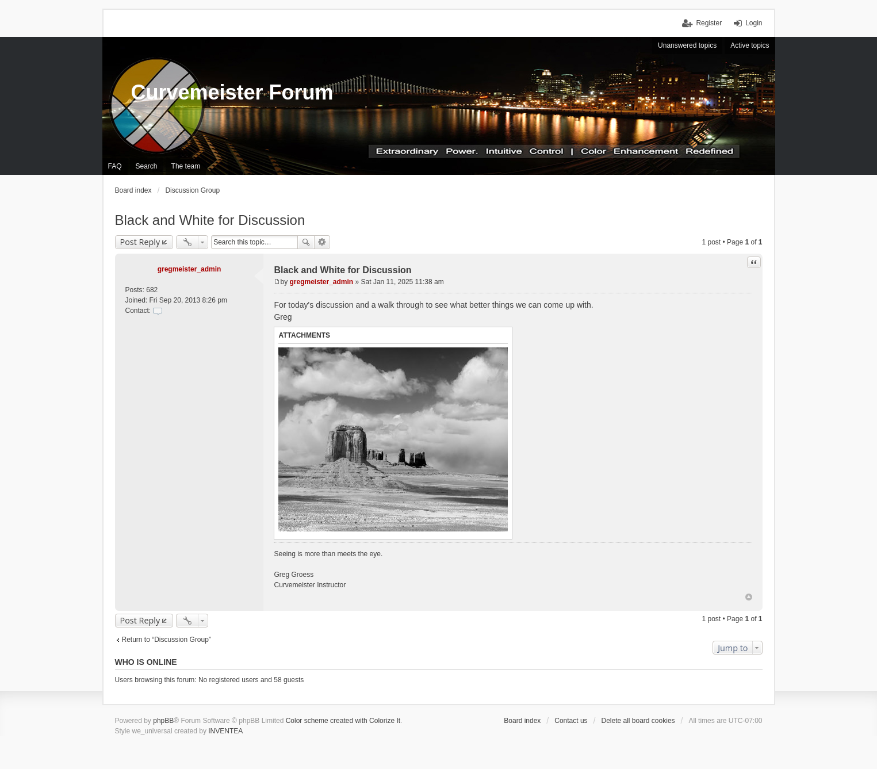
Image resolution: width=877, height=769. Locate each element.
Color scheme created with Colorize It (343, 721)
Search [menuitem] (147, 166)
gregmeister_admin (189, 269)
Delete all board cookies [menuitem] (638, 721)
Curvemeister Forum (232, 92)
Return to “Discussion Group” (166, 640)
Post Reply (140, 241)
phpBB (163, 721)
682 (152, 290)
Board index (522, 721)
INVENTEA (225, 731)
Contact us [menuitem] (570, 721)
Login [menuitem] (753, 23)
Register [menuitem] (709, 23)
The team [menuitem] (186, 166)
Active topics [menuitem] (749, 45)
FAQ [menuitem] (115, 166)
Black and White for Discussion (210, 220)
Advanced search (322, 242)
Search (306, 242)
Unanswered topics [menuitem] (687, 45)
